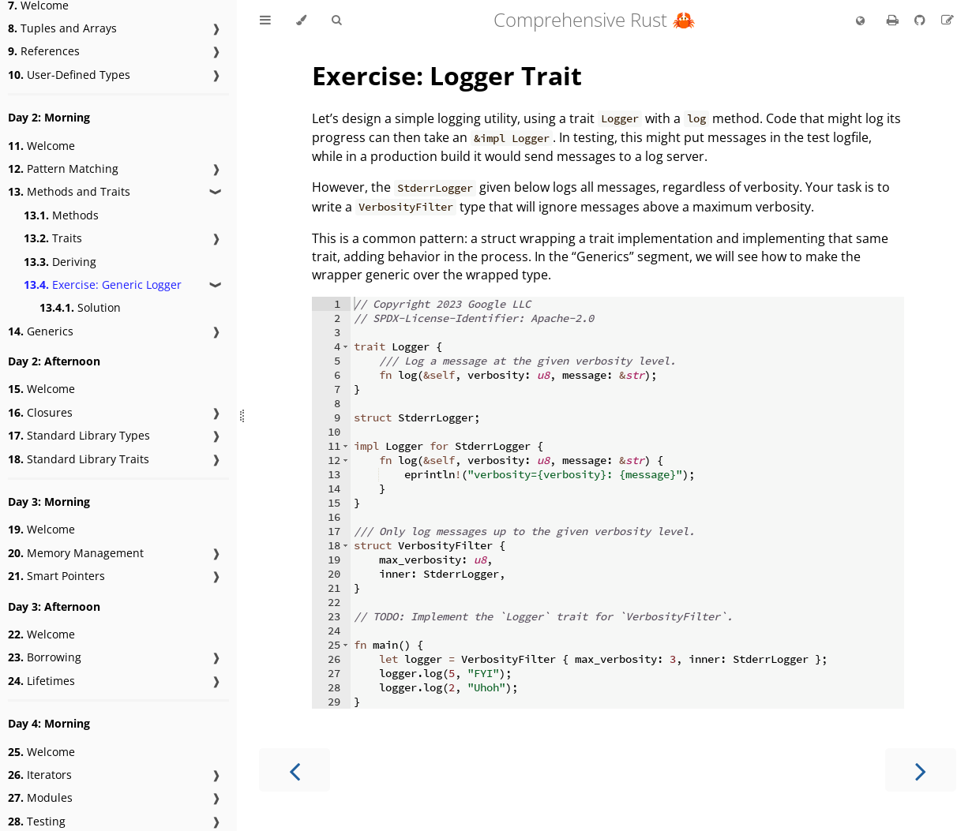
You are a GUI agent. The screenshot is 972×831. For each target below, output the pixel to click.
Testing (37, 821)
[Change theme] (301, 20)
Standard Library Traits (78, 458)
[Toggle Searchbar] (336, 20)
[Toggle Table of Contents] (265, 20)
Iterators (40, 774)
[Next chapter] (920, 770)
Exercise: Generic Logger (103, 284)
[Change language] (860, 21)
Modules (40, 797)
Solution (80, 307)
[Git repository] (921, 19)
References (44, 50)
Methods (61, 215)
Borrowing (44, 656)
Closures (40, 412)
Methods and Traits (69, 191)
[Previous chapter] (294, 770)
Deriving (60, 261)
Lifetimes (41, 680)
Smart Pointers (56, 575)
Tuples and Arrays (62, 28)
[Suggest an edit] (947, 19)
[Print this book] (894, 19)
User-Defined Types (69, 74)
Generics (40, 331)
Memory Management (76, 552)
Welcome (41, 145)
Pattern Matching (63, 168)
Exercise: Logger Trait (447, 75)
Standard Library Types (79, 435)
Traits (53, 237)
